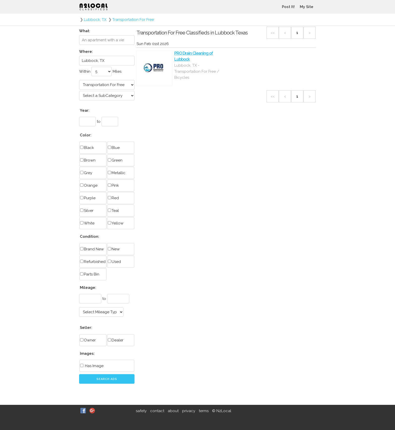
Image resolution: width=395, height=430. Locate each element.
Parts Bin (89, 274)
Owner (88, 340)
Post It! (288, 7)
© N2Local (221, 411)
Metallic (116, 173)
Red (113, 198)
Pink (113, 185)
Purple (87, 198)
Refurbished (93, 261)
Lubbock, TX (95, 19)
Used (114, 261)
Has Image (92, 366)
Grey (86, 173)
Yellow (115, 223)
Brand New (92, 249)
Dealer (115, 340)
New (114, 249)
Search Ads (106, 379)
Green (115, 160)
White (87, 223)
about (173, 411)
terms (204, 411)
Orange (88, 185)
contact (157, 411)
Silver (86, 210)
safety (141, 411)
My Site (306, 7)
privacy (188, 411)
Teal (113, 210)
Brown (87, 160)
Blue (114, 147)
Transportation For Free (133, 19)
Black (87, 147)
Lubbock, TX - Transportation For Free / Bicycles (196, 71)
